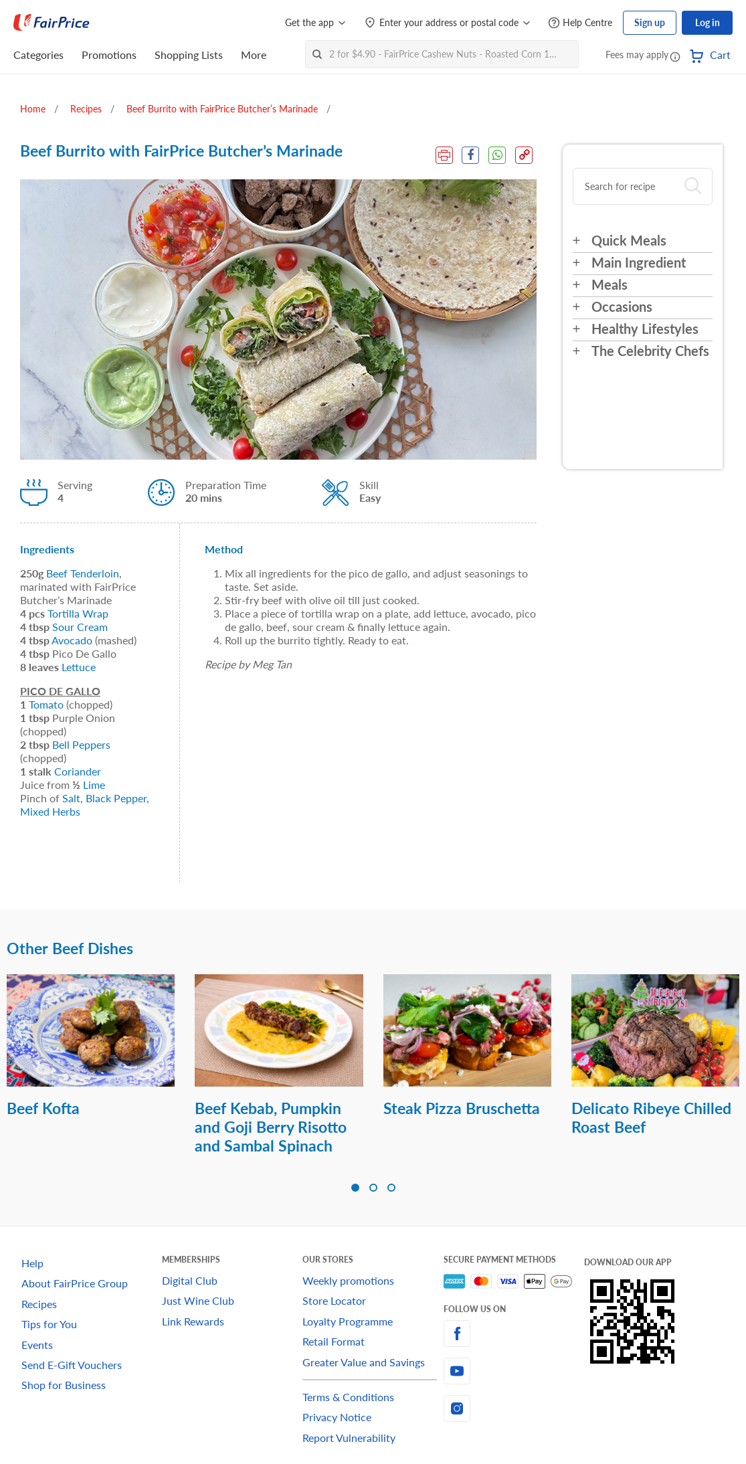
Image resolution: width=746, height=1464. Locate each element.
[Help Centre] (580, 23)
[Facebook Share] (469, 155)
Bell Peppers (81, 744)
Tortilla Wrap (78, 613)
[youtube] (514, 1371)
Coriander (77, 771)
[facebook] (514, 1333)
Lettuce (79, 666)
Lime (94, 784)
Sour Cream (80, 626)
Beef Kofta (43, 1108)
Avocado (72, 640)
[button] (675, 56)
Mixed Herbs (50, 811)
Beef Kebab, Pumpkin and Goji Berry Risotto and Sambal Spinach (271, 1127)
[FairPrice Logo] (51, 22)
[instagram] (514, 1408)
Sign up (649, 22)
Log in (707, 22)
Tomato (46, 704)
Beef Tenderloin (82, 573)
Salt (71, 798)
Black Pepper (116, 798)
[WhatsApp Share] (497, 155)
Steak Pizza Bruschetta (461, 1108)
